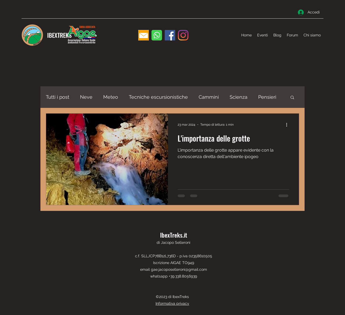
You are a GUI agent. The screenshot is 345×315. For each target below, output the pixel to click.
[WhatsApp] (156, 35)
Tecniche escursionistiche (158, 97)
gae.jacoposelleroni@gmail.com (179, 269)
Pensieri (267, 97)
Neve (86, 97)
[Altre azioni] (288, 124)
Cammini (209, 97)
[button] (292, 98)
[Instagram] (183, 35)
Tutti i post (57, 97)
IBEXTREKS (59, 35)
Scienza (238, 97)
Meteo (110, 97)
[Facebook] (170, 35)
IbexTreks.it (173, 235)
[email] (143, 35)
